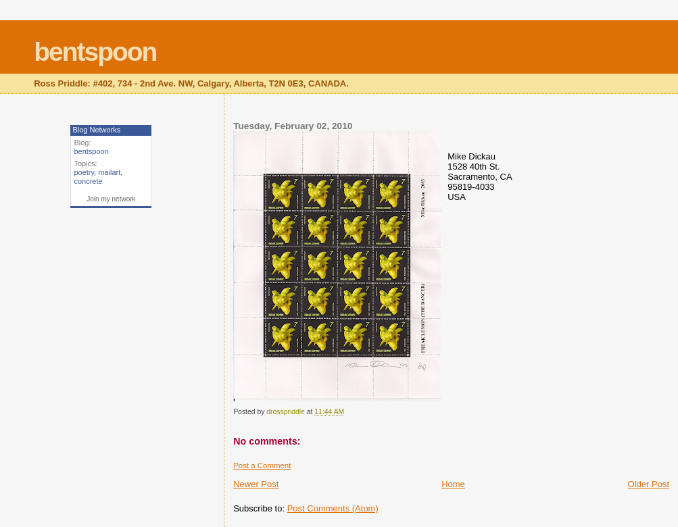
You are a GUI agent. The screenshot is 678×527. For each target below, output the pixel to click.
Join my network (111, 199)
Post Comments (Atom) (333, 508)
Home (453, 484)
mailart (109, 172)
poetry (84, 172)
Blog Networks (96, 130)
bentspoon (95, 51)
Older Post (648, 484)
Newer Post (256, 484)
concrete (88, 181)
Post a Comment (262, 465)
